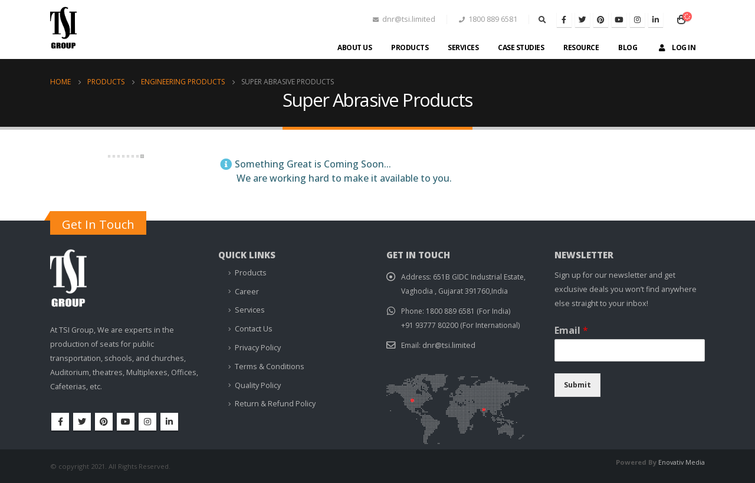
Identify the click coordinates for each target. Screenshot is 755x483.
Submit (577, 385)
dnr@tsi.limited (449, 345)
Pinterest (104, 422)
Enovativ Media (680, 462)
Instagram (147, 422)
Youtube (125, 422)
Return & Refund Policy (275, 403)
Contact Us (254, 329)
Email (571, 330)
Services (463, 47)
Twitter (82, 422)
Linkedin (169, 422)
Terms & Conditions (269, 366)
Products (409, 47)
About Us (354, 47)
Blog (627, 47)
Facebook (60, 422)
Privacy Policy (258, 347)
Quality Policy (258, 385)
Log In (675, 47)
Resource (581, 47)
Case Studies (521, 47)
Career (247, 292)
